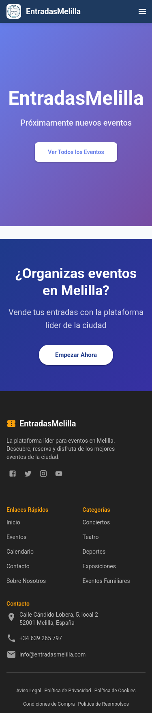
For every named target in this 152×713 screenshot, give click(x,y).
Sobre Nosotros (26, 581)
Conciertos (96, 522)
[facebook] (12, 473)
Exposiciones (99, 566)
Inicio (13, 522)
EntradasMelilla (53, 11)
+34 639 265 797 (40, 638)
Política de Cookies (115, 690)
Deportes (94, 551)
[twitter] (28, 473)
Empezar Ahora (76, 355)
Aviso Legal (28, 690)
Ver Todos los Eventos (76, 152)
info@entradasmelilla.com (52, 654)
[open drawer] (142, 11)
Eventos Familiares (106, 581)
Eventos (16, 537)
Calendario (20, 551)
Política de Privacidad (68, 690)
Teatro (91, 537)
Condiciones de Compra (49, 704)
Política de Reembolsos (103, 704)
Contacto (18, 566)
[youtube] (59, 473)
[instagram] (43, 473)
